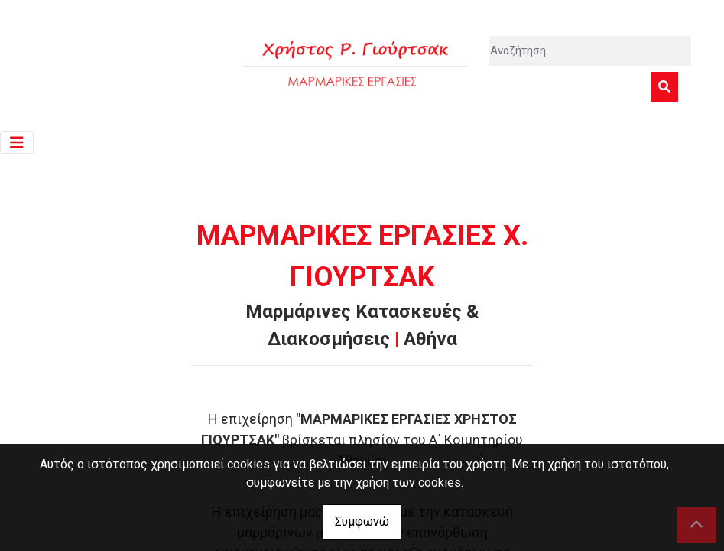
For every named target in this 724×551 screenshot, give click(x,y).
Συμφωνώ (362, 521)
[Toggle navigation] (17, 143)
